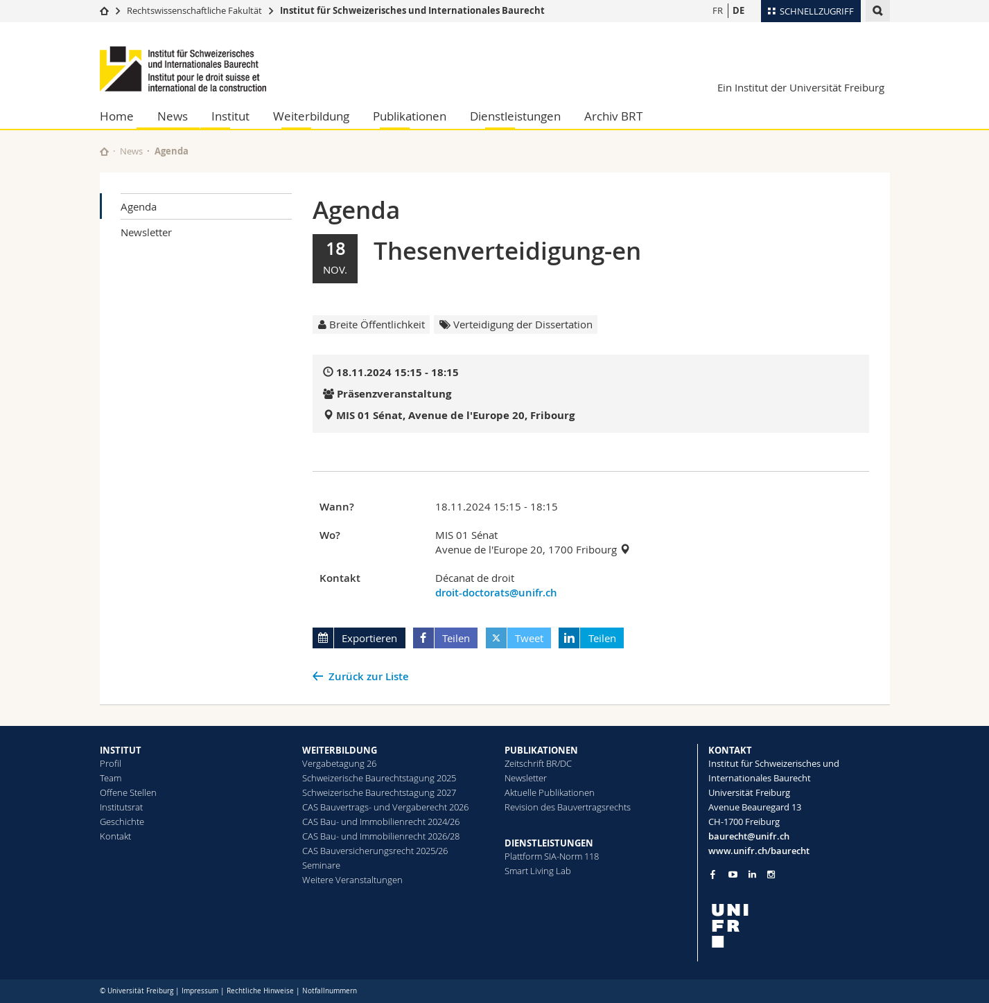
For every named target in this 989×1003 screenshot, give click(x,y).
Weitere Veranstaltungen (352, 879)
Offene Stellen (128, 792)
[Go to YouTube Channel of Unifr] (732, 874)
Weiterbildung (311, 116)
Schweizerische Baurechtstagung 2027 (379, 792)
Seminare (321, 865)
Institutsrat (121, 807)
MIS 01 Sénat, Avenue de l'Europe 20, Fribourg (455, 415)
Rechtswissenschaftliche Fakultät (195, 10)
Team (110, 778)
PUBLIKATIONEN (541, 750)
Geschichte (122, 821)
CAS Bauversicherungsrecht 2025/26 (375, 850)
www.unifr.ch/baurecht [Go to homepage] (758, 850)
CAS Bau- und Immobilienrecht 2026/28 (381, 836)
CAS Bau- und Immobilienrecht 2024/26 (381, 821)
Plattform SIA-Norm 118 (552, 856)
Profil (110, 763)
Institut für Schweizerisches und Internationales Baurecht (412, 10)
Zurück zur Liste (369, 676)
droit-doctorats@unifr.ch (496, 592)
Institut (230, 116)
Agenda (139, 206)
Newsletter (146, 232)
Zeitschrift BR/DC (538, 763)
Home (117, 116)
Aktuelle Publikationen (550, 792)
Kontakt (115, 836)
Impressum (200, 990)
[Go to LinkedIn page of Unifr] (752, 874)
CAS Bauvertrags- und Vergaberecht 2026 (385, 807)
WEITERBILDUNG (339, 750)
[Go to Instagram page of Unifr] (771, 874)
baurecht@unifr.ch (748, 836)
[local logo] (799, 926)
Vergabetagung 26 (339, 763)
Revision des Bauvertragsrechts (568, 807)
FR (717, 10)
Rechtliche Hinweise (260, 990)
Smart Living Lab (538, 870)
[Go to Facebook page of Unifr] (712, 874)
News (172, 116)
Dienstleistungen (515, 116)
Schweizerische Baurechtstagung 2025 (379, 778)
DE (738, 10)
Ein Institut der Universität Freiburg (800, 87)
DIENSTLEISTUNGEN (549, 843)
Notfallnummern (329, 990)
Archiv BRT (613, 116)
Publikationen (409, 116)
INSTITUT (120, 750)
